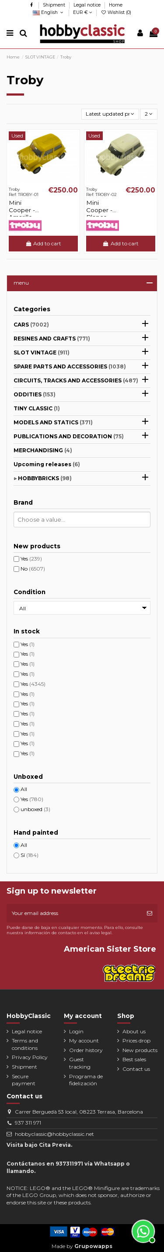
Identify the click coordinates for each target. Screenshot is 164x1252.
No (33, 568)
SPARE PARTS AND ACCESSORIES (70, 366)
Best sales (134, 1059)
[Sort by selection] (110, 114)
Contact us (136, 1069)
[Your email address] (74, 913)
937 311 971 (28, 1122)
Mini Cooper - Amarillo (22, 209)
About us (134, 1031)
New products (139, 1050)
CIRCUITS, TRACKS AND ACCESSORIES (76, 380)
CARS (31, 324)
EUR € (82, 12)
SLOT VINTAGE (42, 352)
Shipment (54, 5)
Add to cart (43, 243)
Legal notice (87, 5)
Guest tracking (80, 1063)
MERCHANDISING (43, 450)
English (49, 12)
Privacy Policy (30, 1057)
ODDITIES (35, 394)
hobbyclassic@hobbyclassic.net (54, 1134)
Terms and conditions (25, 1044)
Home (115, 5)
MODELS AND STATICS (53, 422)
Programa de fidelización (86, 1080)
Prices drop (136, 1040)
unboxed (35, 809)
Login (76, 1031)
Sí (29, 855)
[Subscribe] (149, 913)
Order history (86, 1050)
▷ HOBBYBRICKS (43, 478)
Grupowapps (93, 1246)
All (24, 789)
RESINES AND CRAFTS (52, 338)
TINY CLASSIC (37, 408)
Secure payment (23, 1080)
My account (84, 1040)
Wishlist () (116, 12)
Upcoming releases (47, 464)
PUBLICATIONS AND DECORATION (69, 436)
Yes (31, 558)
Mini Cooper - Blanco (99, 209)
